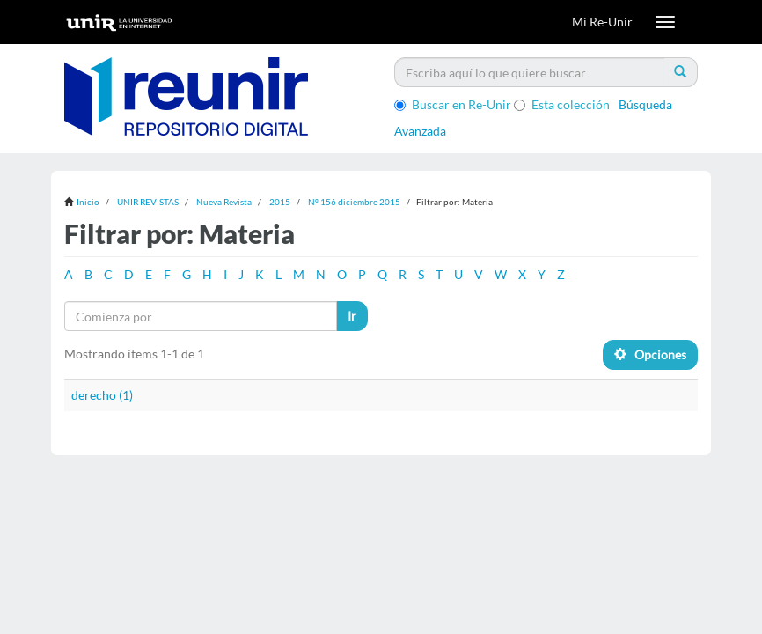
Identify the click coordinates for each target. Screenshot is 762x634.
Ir (352, 315)
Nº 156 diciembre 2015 (354, 201)
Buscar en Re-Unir (452, 104)
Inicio (88, 201)
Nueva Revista (224, 201)
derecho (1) (102, 394)
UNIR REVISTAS (148, 201)
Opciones (650, 354)
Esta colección (562, 104)
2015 (279, 201)
